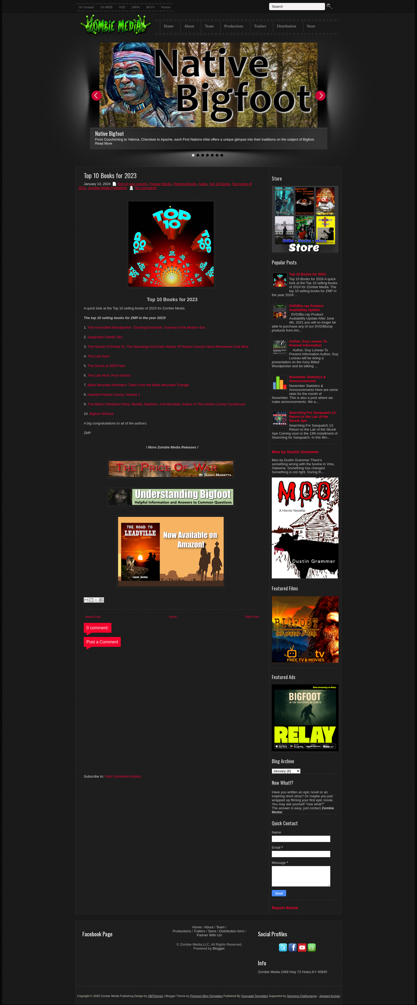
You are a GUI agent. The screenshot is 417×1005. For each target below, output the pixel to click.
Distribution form (231, 931)
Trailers (260, 26)
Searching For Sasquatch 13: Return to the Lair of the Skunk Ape (313, 417)
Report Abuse (285, 907)
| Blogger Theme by (193, 996)
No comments (145, 188)
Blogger (218, 948)
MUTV (150, 7)
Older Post (252, 616)
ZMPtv (136, 7)
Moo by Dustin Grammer (295, 452)
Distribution (286, 26)
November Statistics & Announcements (307, 379)
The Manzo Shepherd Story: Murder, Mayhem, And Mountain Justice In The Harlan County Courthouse (166, 404)
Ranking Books (185, 184)
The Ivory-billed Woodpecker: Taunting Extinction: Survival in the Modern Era (146, 327)
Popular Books (160, 184)
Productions (233, 26)
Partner (166, 7)
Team (209, 26)
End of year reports (132, 184)
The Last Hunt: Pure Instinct (108, 375)
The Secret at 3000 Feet (106, 366)
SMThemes (155, 996)
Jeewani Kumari (329, 996)
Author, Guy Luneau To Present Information (308, 343)
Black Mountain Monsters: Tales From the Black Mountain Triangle (138, 385)
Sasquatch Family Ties (104, 337)
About (189, 26)
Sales (203, 184)
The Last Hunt (98, 356)
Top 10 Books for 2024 (307, 274)
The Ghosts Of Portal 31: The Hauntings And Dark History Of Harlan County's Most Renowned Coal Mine (168, 347)
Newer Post (93, 616)
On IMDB (106, 7)
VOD (122, 7)
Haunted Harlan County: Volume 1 (113, 395)
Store (311, 26)
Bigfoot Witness (102, 414)
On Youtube (86, 7)
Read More (103, 143)
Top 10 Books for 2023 (110, 175)
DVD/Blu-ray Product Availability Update (306, 308)
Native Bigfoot (109, 133)
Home (169, 26)
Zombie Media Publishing (107, 188)
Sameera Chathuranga (301, 996)
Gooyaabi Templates (254, 996)
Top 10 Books (219, 184)
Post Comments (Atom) (123, 776)
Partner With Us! (209, 935)
